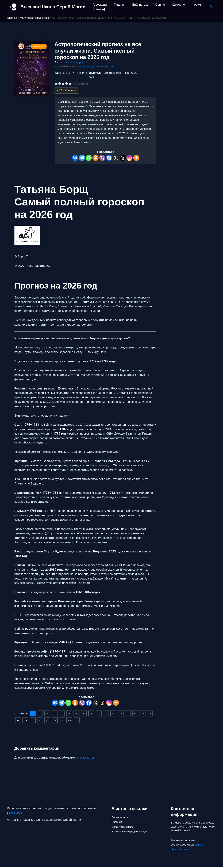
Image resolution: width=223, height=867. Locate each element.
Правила (118, 816)
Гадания (118, 4)
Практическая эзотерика (105, 66)
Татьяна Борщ (75, 62)
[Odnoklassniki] (96, 158)
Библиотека (138, 4)
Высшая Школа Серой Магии (53, 6)
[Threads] (123, 158)
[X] (116, 158)
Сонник (157, 4)
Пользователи (121, 810)
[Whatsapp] (89, 158)
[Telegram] (82, 158)
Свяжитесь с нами (124, 822)
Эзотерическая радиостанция (132, 828)
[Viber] (102, 158)
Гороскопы (99, 4)
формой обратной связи (188, 847)
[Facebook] (109, 158)
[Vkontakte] (75, 158)
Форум (190, 4)
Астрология (85, 66)
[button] (178, 4)
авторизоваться (86, 757)
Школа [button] (174, 4)
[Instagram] (129, 158)
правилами (16, 807)
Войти (98, 9)
